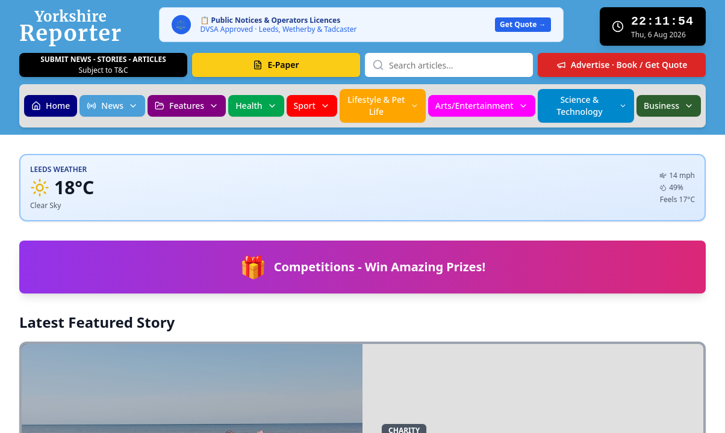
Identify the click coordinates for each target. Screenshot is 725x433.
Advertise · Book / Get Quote (622, 64)
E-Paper (276, 64)
